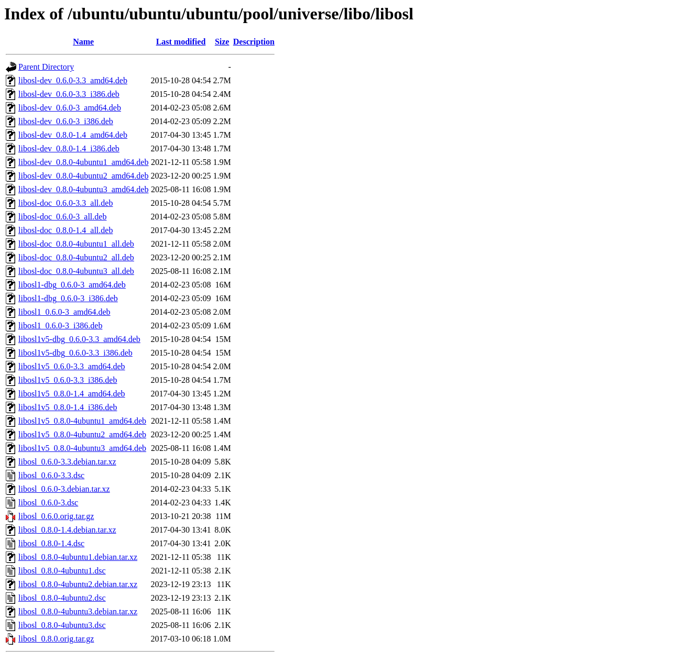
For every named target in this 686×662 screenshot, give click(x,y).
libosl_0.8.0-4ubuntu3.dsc (62, 625)
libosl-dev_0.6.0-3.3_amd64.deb (72, 80)
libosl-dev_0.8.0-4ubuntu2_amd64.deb (83, 175)
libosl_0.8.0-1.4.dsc (51, 543)
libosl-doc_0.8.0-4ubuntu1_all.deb (76, 243)
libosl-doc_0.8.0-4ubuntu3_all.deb (76, 271)
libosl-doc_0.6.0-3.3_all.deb (65, 202)
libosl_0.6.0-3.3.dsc (51, 475)
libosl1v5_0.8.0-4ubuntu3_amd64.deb (82, 448)
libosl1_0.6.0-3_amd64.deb (64, 311)
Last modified (181, 41)
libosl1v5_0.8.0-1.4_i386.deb (67, 407)
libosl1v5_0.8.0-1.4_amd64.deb (71, 393)
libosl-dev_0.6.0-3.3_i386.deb (68, 94)
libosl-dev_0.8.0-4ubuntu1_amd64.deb (83, 162)
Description (254, 41)
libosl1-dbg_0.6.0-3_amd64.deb (72, 284)
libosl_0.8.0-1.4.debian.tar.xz (67, 529)
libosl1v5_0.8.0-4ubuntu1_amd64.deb (82, 420)
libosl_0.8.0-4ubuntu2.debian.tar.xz (77, 584)
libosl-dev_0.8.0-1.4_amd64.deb (72, 134)
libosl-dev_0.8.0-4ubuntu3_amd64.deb (83, 189)
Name (83, 41)
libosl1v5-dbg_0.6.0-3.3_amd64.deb (79, 339)
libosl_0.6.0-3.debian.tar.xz (64, 488)
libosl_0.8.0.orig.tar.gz (56, 638)
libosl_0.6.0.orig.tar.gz (56, 516)
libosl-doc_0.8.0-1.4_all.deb (65, 230)
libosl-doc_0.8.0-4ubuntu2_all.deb (76, 257)
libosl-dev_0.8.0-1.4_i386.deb (68, 148)
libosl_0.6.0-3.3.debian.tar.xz (67, 461)
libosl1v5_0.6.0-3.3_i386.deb (67, 380)
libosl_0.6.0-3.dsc (48, 502)
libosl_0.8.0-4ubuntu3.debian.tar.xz (77, 611)
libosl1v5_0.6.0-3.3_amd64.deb (71, 366)
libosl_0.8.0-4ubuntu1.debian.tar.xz (77, 557)
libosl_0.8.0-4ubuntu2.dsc (62, 597)
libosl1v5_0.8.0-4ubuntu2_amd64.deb (82, 434)
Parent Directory (46, 66)
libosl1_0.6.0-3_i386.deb (60, 325)
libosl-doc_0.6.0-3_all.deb (62, 216)
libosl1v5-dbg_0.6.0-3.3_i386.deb (75, 352)
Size (222, 41)
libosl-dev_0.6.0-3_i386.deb (65, 121)
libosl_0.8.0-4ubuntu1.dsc (62, 570)
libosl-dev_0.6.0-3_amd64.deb (69, 107)
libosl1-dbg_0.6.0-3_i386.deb (68, 298)
